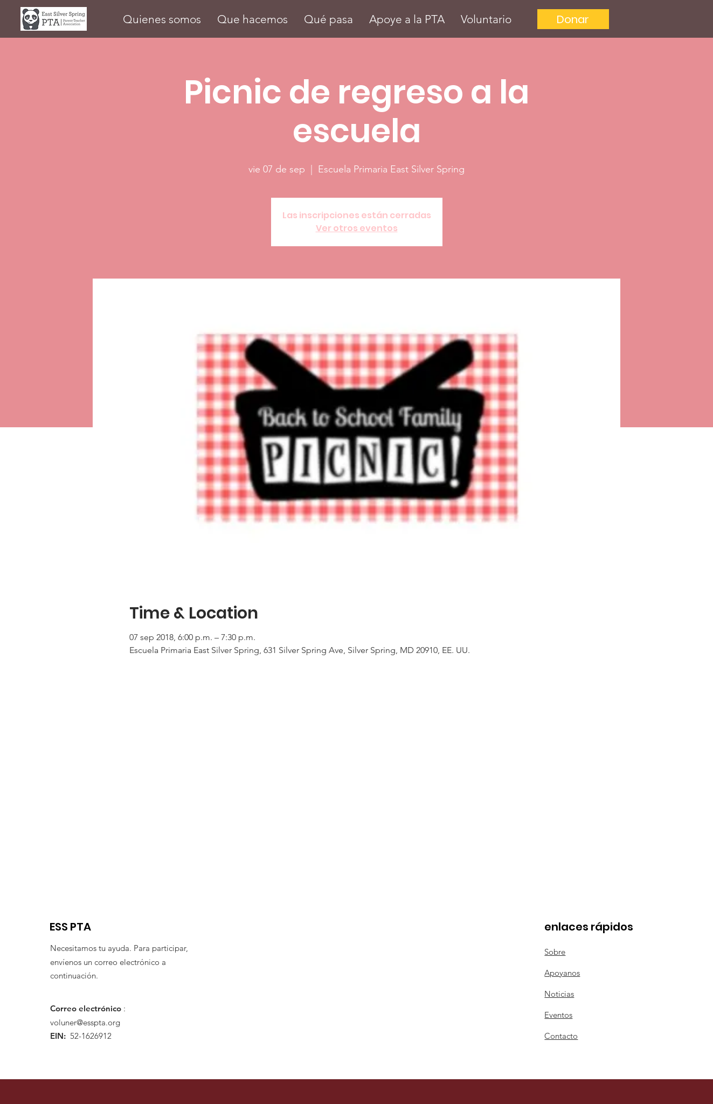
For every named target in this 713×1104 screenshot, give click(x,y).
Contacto (561, 1036)
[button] (162, 19)
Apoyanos (562, 973)
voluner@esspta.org (85, 1022)
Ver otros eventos (357, 228)
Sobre (554, 952)
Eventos (558, 1015)
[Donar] (573, 19)
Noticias (559, 994)
